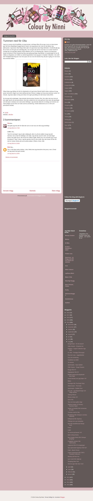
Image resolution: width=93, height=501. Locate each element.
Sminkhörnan (69, 299)
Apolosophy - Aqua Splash (75, 365)
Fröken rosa (68, 253)
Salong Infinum (72, 394)
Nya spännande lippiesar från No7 (77, 447)
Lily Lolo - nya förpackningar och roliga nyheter (77, 391)
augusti (70, 334)
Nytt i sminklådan (69, 93)
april (69, 467)
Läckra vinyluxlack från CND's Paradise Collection (76, 453)
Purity (67, 290)
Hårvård (10, 114)
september (71, 332)
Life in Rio (70, 399)
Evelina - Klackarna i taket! (68, 248)
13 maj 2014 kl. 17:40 (13, 128)
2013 (68, 477)
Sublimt (67, 302)
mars (69, 469)
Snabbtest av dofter (73, 360)
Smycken (67, 108)
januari (70, 474)
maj (69, 341)
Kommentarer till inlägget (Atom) (36, 195)
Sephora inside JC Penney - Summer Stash (75, 405)
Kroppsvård (68, 85)
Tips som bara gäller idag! (75, 402)
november (71, 327)
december (71, 324)
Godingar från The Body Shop (76, 383)
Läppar (66, 88)
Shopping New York (73, 461)
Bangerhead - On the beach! (76, 344)
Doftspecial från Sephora (75, 419)
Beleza (67, 239)
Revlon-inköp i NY (73, 397)
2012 (68, 479)
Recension (68, 99)
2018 (68, 312)
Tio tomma (68, 111)
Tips (66, 114)
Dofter (66, 74)
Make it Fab (68, 277)
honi (66, 266)
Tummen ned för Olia (74, 412)
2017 (68, 315)
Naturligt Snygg (69, 281)
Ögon (66, 125)
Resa (66, 102)
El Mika (67, 243)
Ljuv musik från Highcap (74, 459)
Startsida (33, 191)
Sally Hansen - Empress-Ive (75, 346)
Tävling (67, 116)
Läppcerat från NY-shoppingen (76, 445)
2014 (68, 322)
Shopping (67, 105)
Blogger (62, 497)
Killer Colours (69, 269)
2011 (68, 482)
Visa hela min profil (70, 52)
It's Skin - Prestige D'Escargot (76, 352)
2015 (68, 320)
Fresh (69, 427)
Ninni (9, 147)
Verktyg (67, 119)
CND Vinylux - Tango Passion (76, 367)
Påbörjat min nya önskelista (75, 421)
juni (69, 339)
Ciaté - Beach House (73, 450)
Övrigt (66, 128)
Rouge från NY (72, 369)
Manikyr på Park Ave (73, 456)
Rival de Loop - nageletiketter (76, 355)
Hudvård (67, 76)
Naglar (66, 91)
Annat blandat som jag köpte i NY (77, 378)
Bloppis (67, 71)
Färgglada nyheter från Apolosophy (74, 442)
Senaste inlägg (8, 191)
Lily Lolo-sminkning (73, 357)
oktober (70, 329)
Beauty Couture (69, 235)
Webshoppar (68, 122)
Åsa (8, 123)
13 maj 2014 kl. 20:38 (13, 143)
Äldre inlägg (56, 191)
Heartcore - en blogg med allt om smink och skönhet (69, 260)
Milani (69, 381)
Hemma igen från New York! (75, 464)
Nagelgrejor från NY (73, 372)
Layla (69, 430)
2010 (68, 484)
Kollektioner (68, 82)
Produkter (67, 96)
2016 (68, 317)
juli (69, 336)
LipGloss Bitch (69, 273)
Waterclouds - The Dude (74, 386)
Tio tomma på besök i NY (75, 432)
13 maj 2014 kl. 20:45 (13, 153)
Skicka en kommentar (12, 157)
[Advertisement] (31, 175)
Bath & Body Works (73, 435)
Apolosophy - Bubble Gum (75, 388)
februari (70, 472)
